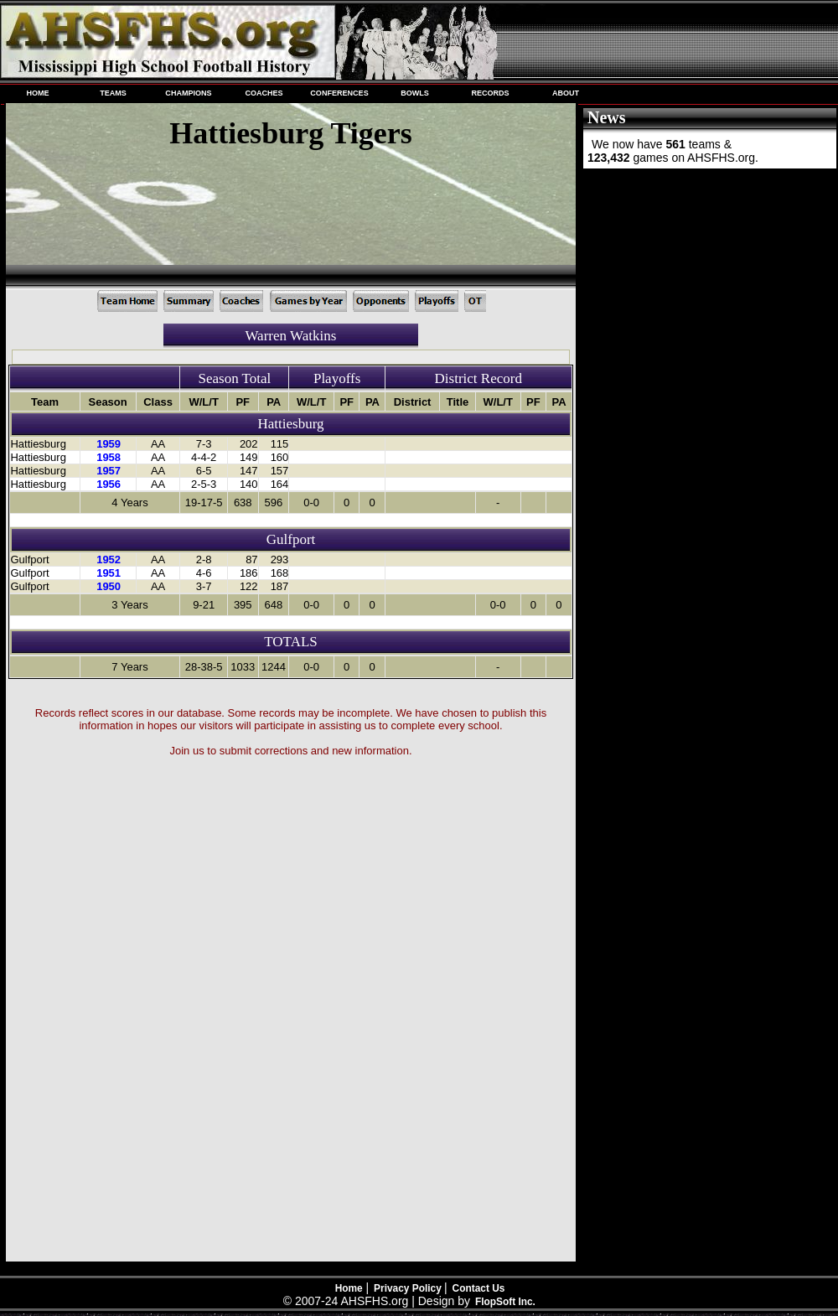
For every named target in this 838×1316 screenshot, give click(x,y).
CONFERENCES (339, 93)
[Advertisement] (708, 283)
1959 (108, 444)
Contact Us (479, 1288)
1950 (108, 586)
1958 (108, 457)
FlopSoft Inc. (505, 1302)
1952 (108, 559)
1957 (108, 470)
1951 (108, 573)
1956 (108, 484)
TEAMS (113, 93)
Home (349, 1288)
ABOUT (565, 93)
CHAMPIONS (188, 93)
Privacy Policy (409, 1288)
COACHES (263, 93)
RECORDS (490, 93)
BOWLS (415, 93)
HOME (37, 93)
